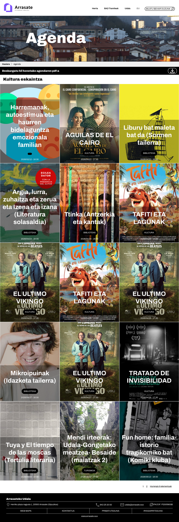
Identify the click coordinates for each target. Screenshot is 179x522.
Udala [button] (127, 8)
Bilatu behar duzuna (158, 9)
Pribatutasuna (110, 511)
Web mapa (25, 511)
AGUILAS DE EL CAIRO (90, 139)
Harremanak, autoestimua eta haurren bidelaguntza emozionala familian (30, 126)
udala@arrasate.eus (132, 505)
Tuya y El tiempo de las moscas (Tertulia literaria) (29, 452)
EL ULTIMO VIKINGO (30, 297)
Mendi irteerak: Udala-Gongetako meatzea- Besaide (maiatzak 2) (89, 448)
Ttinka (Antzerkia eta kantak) (89, 218)
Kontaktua (68, 511)
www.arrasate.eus (89, 516)
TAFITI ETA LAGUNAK (149, 218)
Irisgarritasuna (153, 511)
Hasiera (6, 64)
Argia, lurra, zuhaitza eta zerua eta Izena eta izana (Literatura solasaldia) (30, 207)
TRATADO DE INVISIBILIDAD (149, 377)
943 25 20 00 (106, 505)
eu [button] (138, 8)
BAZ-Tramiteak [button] (111, 8)
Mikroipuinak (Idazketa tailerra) (30, 377)
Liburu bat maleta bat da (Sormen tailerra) (149, 135)
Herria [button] (95, 8)
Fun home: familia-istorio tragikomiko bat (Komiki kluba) (149, 448)
